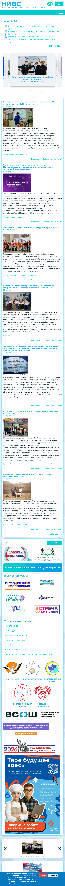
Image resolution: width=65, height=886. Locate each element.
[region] (32, 848)
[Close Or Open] (32, 12)
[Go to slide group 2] (21, 856)
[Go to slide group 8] (36, 856)
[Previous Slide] (5, 848)
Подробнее (35, 159)
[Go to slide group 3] (23, 856)
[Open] (59, 4)
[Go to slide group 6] (31, 856)
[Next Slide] (59, 848)
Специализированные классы (15, 401)
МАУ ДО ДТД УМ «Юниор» (15, 640)
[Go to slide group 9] (38, 856)
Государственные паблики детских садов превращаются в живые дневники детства (32, 77)
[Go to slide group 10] (41, 856)
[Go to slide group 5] (28, 856)
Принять (43, 875)
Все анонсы (54, 46)
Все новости (55, 534)
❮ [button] (30, 92)
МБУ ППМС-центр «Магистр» (16, 635)
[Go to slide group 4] (26, 856)
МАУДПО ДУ (10, 631)
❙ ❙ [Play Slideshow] (24, 92)
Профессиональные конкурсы (15, 154)
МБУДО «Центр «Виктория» (16, 645)
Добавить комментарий (52, 159)
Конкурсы (7, 336)
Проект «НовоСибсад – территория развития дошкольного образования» (32, 464)
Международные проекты (13, 217)
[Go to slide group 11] (43, 856)
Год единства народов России (15, 524)
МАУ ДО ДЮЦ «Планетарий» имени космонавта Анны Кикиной (30, 654)
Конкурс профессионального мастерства (19, 275)
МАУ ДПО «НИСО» (12, 626)
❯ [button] (42, 92)
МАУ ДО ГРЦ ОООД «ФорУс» (16, 649)
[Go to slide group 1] (19, 856)
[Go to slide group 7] (33, 856)
